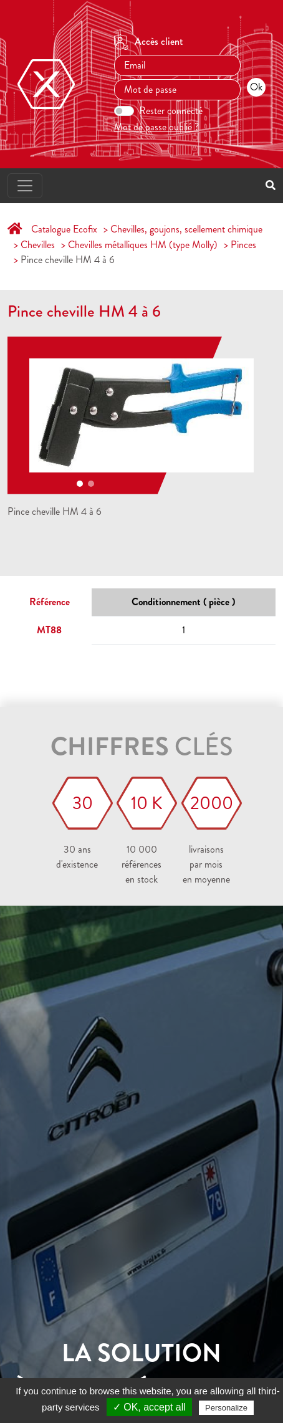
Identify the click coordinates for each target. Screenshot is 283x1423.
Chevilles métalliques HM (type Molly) (143, 244)
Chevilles (38, 244)
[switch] (124, 111)
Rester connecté (171, 110)
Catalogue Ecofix (64, 229)
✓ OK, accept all (149, 1407)
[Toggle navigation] (24, 185)
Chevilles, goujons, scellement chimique (186, 229)
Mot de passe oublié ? (156, 127)
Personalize (226, 1407)
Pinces (243, 244)
